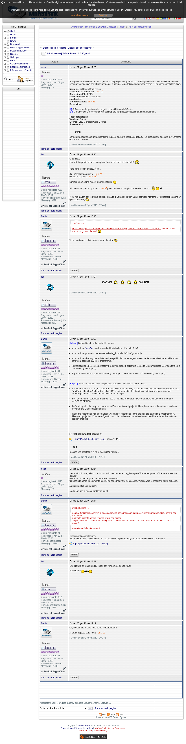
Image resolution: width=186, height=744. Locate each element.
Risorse (14, 54)
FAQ (12, 60)
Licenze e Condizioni (20, 67)
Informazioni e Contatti (21, 70)
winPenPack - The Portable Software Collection (94, 27)
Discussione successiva (79, 48)
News (13, 41)
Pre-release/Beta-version (140, 27)
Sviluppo (14, 57)
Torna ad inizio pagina (51, 149)
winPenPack (84, 725)
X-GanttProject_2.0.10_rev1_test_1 (90, 439)
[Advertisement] (18, 146)
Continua (103, 15)
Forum (13, 38)
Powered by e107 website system (76, 728)
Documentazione (18, 51)
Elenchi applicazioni (19, 47)
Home (13, 34)
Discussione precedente (54, 48)
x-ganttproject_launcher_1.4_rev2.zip (90, 543)
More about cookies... (81, 15)
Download (15, 44)
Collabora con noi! (19, 63)
